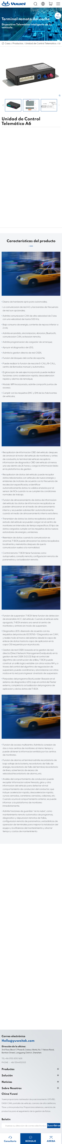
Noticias (6, 1037)
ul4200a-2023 (37, 1126)
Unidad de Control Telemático (35, 43)
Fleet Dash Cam (38, 1114)
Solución (6, 1030)
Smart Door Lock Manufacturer (23, 1130)
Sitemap (5, 1096)
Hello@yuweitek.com (15, 996)
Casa (7, 43)
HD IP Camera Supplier (20, 1114)
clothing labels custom (20, 1118)
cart (50, 4)
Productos (15, 43)
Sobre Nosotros (9, 1043)
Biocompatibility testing (20, 1126)
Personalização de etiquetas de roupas (26, 1122)
